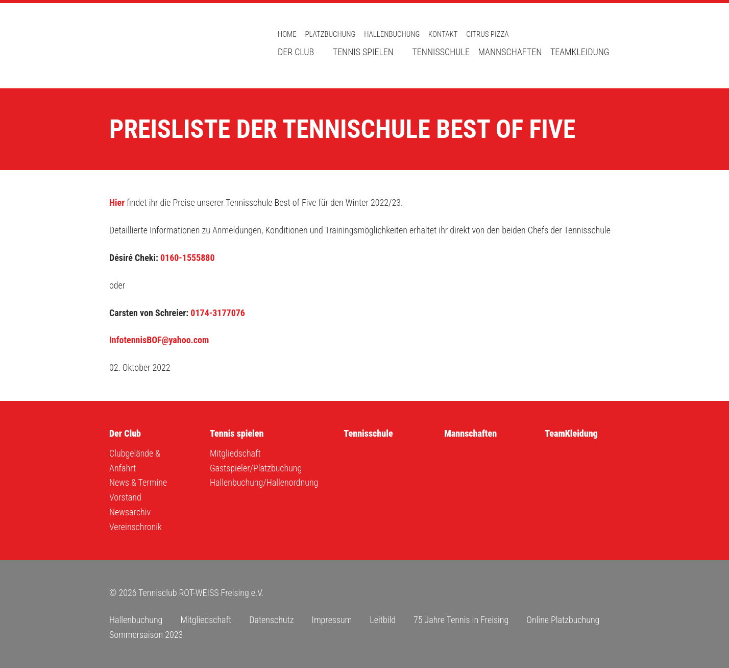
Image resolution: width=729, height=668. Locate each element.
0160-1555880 (187, 257)
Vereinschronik (135, 526)
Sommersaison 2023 (146, 634)
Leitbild (383, 619)
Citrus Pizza (487, 34)
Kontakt (442, 34)
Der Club (296, 51)
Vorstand (125, 497)
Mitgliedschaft (235, 453)
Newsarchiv (130, 512)
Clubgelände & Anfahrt (134, 460)
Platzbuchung (330, 34)
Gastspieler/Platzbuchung (256, 468)
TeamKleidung (580, 51)
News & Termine (138, 482)
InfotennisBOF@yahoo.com (159, 340)
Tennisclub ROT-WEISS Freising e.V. (180, 46)
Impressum (331, 619)
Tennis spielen (363, 51)
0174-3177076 (217, 312)
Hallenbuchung (392, 34)
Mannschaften (510, 51)
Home (287, 34)
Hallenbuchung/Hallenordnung (264, 482)
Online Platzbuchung (562, 619)
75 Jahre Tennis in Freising (461, 619)
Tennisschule (440, 51)
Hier (117, 202)
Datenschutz (271, 619)
